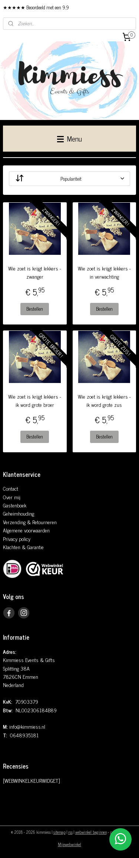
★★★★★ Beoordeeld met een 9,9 (36, 7)
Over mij (11, 497)
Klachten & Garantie (23, 546)
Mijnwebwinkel (69, 844)
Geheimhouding (18, 513)
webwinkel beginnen (91, 832)
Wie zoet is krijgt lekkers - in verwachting (104, 272)
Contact (10, 488)
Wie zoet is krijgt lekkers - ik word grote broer (34, 400)
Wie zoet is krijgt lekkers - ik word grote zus (104, 400)
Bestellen (34, 309)
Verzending (14, 521)
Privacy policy (16, 538)
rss (70, 832)
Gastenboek (14, 505)
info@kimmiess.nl (27, 726)
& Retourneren (41, 521)
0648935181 (24, 735)
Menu (69, 138)
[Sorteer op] (69, 179)
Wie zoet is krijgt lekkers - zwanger (34, 272)
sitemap (59, 832)
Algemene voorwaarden (26, 530)
